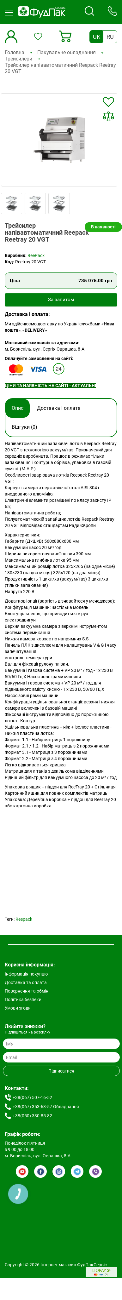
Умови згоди (18, 1008)
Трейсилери (18, 59)
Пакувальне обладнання (66, 52)
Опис (17, 408)
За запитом (61, 299)
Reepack (23, 919)
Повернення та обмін (26, 991)
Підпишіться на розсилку (27, 1032)
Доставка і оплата (59, 408)
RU (110, 36)
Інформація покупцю (26, 973)
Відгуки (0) (24, 427)
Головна (14, 52)
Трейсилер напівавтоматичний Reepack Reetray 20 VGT (60, 68)
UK (96, 36)
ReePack (36, 255)
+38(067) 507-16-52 (32, 1097)
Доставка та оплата (26, 982)
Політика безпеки (23, 999)
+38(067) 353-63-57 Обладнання (46, 1106)
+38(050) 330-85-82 (32, 1115)
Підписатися (61, 1071)
